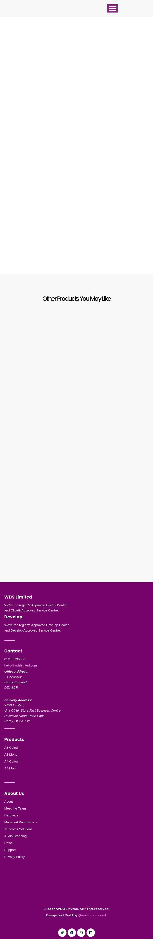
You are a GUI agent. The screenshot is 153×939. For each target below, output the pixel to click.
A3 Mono (10, 754)
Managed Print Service (20, 822)
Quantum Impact (92, 915)
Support (10, 850)
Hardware (11, 815)
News (8, 843)
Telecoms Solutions (18, 829)
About (8, 801)
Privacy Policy (14, 857)
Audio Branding (15, 836)
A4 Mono (10, 768)
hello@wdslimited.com (20, 665)
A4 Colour (11, 761)
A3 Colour (11, 747)
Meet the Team (15, 808)
